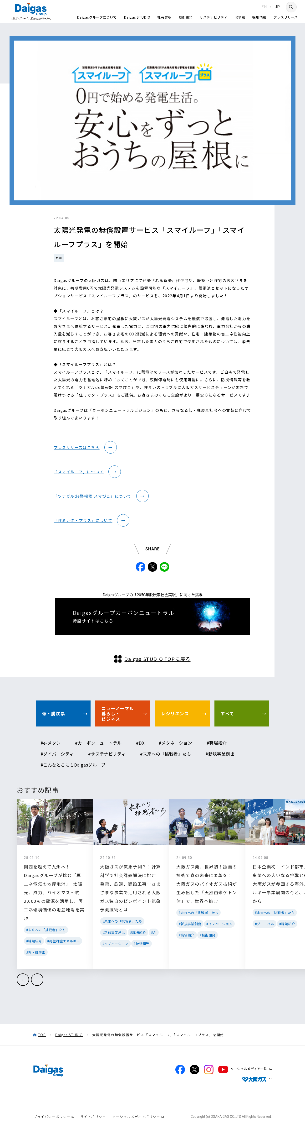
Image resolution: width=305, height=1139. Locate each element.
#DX (59, 258)
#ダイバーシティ (57, 754)
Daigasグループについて (97, 17)
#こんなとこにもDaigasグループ (73, 765)
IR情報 (239, 17)
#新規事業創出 (219, 754)
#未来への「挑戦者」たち (165, 754)
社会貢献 (164, 17)
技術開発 (185, 17)
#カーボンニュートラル (98, 743)
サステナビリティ (214, 17)
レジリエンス (175, 713)
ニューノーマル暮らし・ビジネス (118, 713)
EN (264, 7)
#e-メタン (51, 743)
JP (277, 7)
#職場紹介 (217, 743)
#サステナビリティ (107, 754)
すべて (227, 713)
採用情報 (259, 17)
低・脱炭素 (53, 713)
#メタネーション (175, 743)
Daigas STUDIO (137, 17)
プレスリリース (286, 17)
